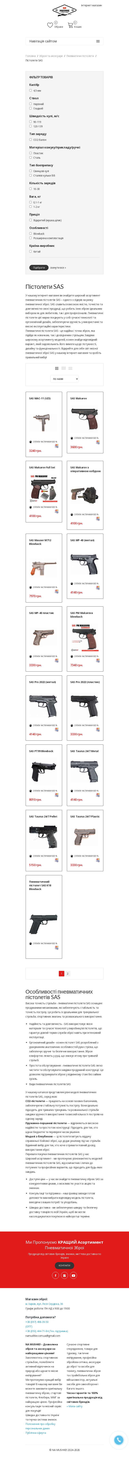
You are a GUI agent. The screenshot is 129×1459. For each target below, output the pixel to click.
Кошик (75, 25)
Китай (36, 251)
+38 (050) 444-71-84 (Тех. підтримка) (46, 1331)
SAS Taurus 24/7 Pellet (43, 816)
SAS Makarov (78, 398)
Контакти (64, 1265)
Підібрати (39, 267)
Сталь (36, 157)
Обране (55, 25)
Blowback (38, 233)
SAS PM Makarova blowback (81, 614)
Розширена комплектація (48, 238)
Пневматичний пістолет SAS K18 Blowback (40, 885)
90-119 (37, 122)
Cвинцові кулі (41, 171)
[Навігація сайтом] (98, 41)
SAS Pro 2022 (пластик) (85, 682)
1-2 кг (36, 207)
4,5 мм (37, 90)
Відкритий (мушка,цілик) (47, 220)
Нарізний (38, 104)
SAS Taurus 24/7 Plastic (85, 816)
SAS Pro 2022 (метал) (42, 682)
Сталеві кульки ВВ (44, 175)
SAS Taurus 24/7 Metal (84, 751)
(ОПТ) (28, 1326)
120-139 (38, 126)
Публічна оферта (35, 1433)
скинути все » (58, 267)
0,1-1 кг (37, 202)
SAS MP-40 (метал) (82, 540)
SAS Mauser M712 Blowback (40, 542)
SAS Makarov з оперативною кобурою (85, 469)
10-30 (36, 189)
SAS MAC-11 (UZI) (39, 398)
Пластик (38, 153)
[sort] (64, 379)
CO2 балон (39, 139)
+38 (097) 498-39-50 (36, 1322)
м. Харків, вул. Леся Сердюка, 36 (44, 1304)
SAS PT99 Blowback (41, 751)
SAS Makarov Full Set (42, 467)
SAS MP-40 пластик (41, 613)
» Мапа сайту (74, 1406)
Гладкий (38, 108)
